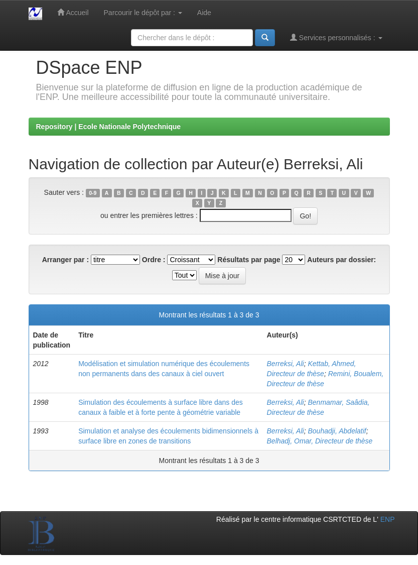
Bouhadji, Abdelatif (337, 431)
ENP (387, 519)
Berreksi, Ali (285, 364)
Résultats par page (248, 260)
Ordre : (154, 260)
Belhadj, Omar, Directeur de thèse (320, 441)
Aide (204, 13)
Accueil (72, 12)
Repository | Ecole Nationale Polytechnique (108, 127)
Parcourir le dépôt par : (143, 13)
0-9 (92, 193)
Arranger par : (65, 260)
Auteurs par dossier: (341, 260)
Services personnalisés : (336, 37)
